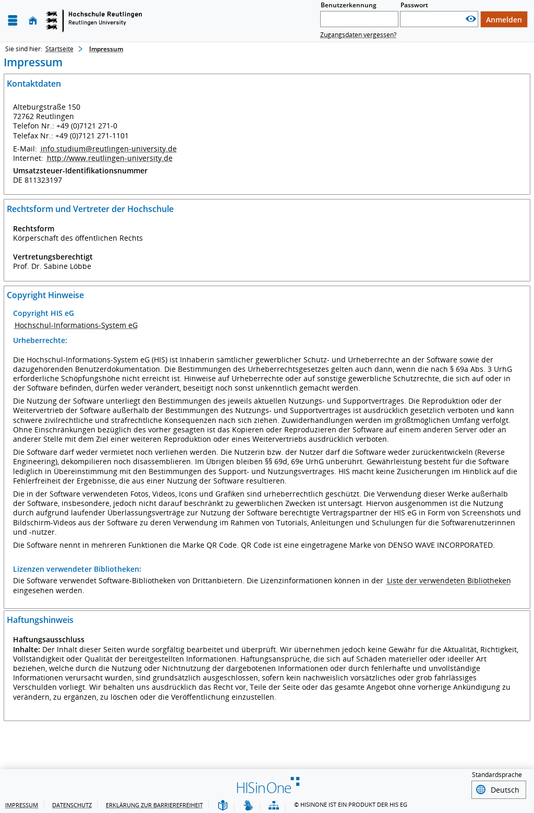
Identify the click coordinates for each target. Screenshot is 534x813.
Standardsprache (497, 774)
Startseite (59, 48)
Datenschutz (72, 803)
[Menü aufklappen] (12, 20)
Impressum (21, 803)
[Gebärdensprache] (248, 804)
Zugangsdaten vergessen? (358, 34)
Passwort (414, 5)
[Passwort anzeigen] (471, 19)
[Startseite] (33, 21)
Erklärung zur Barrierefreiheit (154, 803)
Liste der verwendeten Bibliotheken (449, 580)
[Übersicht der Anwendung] (274, 804)
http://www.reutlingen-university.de (110, 158)
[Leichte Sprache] (222, 804)
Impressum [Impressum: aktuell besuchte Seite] (106, 48)
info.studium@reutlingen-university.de (109, 149)
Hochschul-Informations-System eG (76, 325)
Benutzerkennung (349, 5)
